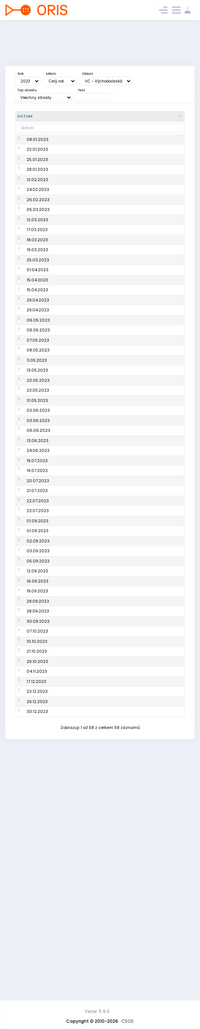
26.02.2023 (38, 236)
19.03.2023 (37, 314)
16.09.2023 (37, 774)
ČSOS (127, 1021)
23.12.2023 (37, 917)
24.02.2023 (38, 223)
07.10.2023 (37, 842)
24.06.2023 (38, 592)
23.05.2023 (38, 490)
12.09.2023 (37, 758)
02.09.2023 (38, 700)
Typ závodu (27, 90)
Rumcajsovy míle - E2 (76, 423)
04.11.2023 (37, 892)
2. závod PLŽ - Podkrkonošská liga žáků (74, 553)
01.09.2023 (37, 671)
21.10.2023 (37, 869)
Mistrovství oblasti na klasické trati (76, 458)
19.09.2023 (37, 791)
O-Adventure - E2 (72, 626)
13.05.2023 (37, 458)
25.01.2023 (37, 174)
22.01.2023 (37, 158)
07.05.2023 (38, 423)
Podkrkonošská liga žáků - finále (74, 856)
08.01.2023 (37, 142)
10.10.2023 (37, 856)
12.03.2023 (37, 266)
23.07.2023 (38, 660)
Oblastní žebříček (72, 328)
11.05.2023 (37, 445)
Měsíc (51, 73)
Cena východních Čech (78, 671)
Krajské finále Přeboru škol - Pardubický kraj (76, 506)
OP (167, 142)
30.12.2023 (37, 952)
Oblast (87, 73)
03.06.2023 (38, 520)
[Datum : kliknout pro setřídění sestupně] (34, 116)
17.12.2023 (36, 903)
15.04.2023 (37, 350)
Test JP (61, 445)
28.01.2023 (37, 190)
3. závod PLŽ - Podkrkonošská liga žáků (74, 575)
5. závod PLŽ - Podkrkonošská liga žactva (74, 758)
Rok (20, 73)
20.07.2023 (38, 626)
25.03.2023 (38, 328)
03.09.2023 (38, 716)
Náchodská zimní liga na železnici (77, 191)
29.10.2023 (37, 880)
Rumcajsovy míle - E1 (76, 412)
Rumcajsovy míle (72, 400)
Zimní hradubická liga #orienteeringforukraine (78, 250)
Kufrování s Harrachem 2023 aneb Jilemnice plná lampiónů (78, 952)
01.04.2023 (37, 339)
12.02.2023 (37, 207)
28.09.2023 (38, 808)
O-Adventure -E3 (71, 637)
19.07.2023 (37, 603)
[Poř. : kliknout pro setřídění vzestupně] (118, 116)
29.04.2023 (38, 373)
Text (81, 90)
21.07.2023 (37, 637)
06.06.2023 (38, 553)
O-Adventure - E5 (72, 660)
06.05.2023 (38, 400)
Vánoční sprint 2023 (75, 903)
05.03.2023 (38, 250)
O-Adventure (67, 603)
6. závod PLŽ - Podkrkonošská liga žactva (74, 791)
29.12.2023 (37, 933)
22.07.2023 (38, 648)
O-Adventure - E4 (72, 648)
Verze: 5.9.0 (97, 1011)
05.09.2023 (38, 736)
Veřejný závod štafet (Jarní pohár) (75, 314)
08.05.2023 (38, 434)
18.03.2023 (37, 298)
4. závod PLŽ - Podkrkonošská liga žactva (74, 736)
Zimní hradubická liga (77, 236)
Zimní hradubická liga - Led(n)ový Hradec (78, 159)
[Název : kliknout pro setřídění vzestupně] (79, 116)
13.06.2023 (37, 575)
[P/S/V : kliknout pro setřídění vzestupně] (172, 116)
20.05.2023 (38, 474)
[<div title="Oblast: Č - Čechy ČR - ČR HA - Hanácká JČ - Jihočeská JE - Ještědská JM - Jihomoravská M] (144, 116)
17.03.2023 (37, 282)
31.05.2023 (37, 506)
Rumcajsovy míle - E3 (76, 434)
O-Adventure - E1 (71, 614)
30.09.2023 (38, 830)
